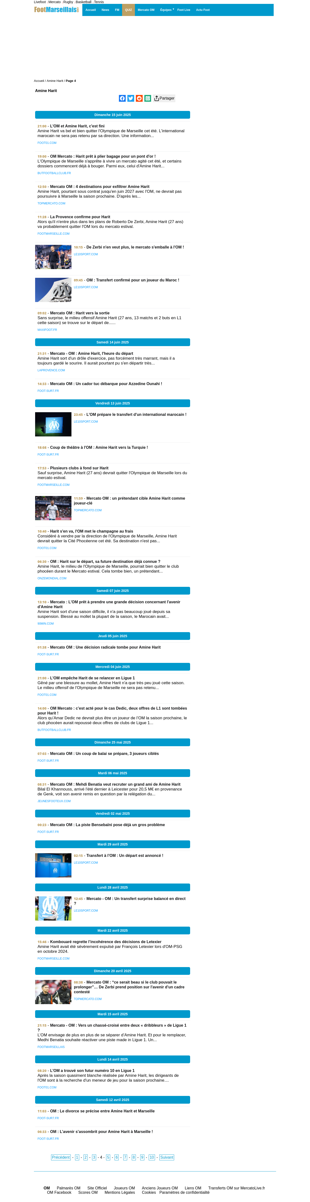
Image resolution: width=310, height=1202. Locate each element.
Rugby (68, 2)
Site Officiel (97, 1188)
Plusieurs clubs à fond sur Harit (79, 468)
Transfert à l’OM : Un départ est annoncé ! (124, 855)
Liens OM (193, 1188)
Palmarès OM (68, 1188)
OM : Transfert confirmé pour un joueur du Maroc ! (132, 280)
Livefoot (40, 2)
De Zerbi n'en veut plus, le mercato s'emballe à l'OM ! (135, 247)
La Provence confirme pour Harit (80, 217)
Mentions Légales (120, 1192)
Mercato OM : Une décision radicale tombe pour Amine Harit (105, 647)
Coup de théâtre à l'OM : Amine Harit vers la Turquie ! (99, 447)
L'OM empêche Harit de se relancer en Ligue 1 (92, 678)
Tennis (99, 2)
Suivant (166, 1157)
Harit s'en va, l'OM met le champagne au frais (91, 531)
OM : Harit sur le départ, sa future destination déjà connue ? (105, 561)
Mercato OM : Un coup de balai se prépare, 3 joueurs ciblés (104, 754)
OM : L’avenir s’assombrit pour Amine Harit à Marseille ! (101, 1132)
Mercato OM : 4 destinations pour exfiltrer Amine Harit (99, 187)
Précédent (61, 1157)
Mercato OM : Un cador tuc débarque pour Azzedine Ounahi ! (106, 384)
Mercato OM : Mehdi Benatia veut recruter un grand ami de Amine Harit (115, 784)
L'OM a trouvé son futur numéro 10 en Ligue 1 (92, 1071)
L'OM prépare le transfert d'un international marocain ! (136, 414)
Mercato (54, 2)
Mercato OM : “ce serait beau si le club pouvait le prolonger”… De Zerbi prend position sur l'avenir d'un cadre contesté (129, 987)
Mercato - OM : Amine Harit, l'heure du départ (91, 353)
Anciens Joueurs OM (160, 1188)
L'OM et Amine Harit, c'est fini (77, 126)
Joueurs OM (124, 1188)
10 (152, 1157)
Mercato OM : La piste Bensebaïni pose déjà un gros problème (107, 825)
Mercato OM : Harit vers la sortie (79, 313)
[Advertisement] (233, 187)
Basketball (84, 2)
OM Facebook (59, 1192)
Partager (164, 98)
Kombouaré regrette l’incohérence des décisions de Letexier (106, 942)
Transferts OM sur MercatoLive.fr (236, 1188)
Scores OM (88, 1192)
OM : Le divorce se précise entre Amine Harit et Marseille (102, 1111)
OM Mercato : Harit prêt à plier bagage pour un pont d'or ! (103, 156)
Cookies (149, 1192)
